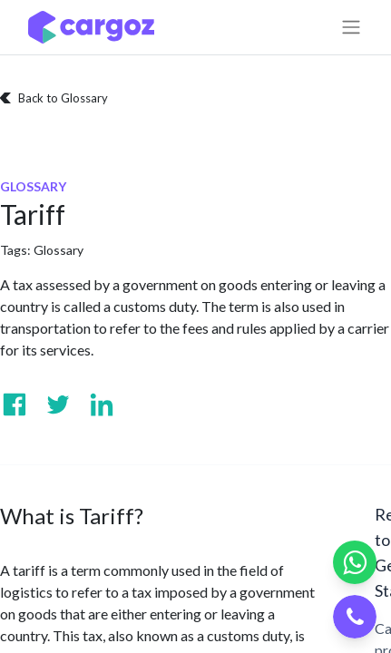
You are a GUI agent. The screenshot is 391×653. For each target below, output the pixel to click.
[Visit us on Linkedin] (101, 404)
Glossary (58, 250)
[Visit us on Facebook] (14, 404)
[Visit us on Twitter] (58, 404)
